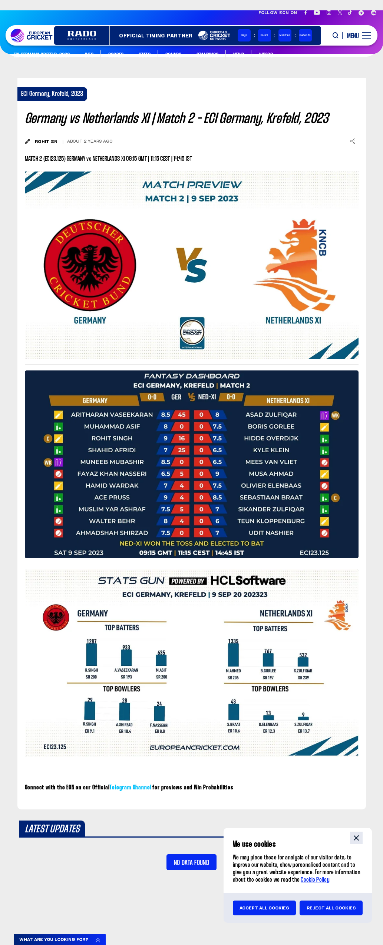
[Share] (353, 141)
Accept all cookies (264, 908)
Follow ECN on (277, 12)
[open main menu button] (356, 35)
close (356, 838)
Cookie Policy (315, 880)
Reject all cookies (331, 908)
